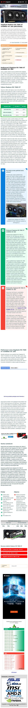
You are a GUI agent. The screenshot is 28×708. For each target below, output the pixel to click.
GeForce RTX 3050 (9, 650)
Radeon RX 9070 (8, 659)
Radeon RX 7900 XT (9, 658)
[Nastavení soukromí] (18, 705)
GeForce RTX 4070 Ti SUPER (11, 638)
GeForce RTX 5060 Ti (9, 644)
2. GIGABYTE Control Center (6, 53)
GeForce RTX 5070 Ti (9, 637)
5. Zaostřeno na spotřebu (7, 63)
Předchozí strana (4, 566)
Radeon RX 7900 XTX (9, 655)
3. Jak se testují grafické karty (7, 56)
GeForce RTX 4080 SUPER (11, 635)
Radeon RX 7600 (8, 668)
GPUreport (14, 672)
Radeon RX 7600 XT (9, 667)
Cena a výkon (14, 367)
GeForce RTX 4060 (9, 649)
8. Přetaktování (19, 56)
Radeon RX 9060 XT (9, 665)
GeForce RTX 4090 (9, 632)
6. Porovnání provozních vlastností (21, 49)
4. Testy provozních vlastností (6, 60)
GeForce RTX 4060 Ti (9, 647)
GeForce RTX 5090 (9, 631)
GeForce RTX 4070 (9, 643)
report (5, 2)
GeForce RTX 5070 (9, 640)
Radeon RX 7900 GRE (10, 661)
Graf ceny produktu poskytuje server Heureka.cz (14, 396)
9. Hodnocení (18, 59)
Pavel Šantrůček (15, 42)
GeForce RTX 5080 (9, 634)
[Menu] (25, 1)
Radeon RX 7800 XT (9, 662)
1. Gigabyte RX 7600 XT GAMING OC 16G (7, 49)
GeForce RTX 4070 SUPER (11, 641)
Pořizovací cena (5, 367)
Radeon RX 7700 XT (9, 664)
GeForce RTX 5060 (9, 646)
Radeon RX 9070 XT (9, 656)
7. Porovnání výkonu (20, 52)
